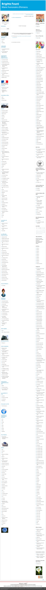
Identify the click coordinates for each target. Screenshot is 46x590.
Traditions (38, 492)
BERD (3, 385)
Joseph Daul (38, 100)
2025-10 (38, 254)
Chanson (38, 297)
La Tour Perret (4, 176)
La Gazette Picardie (5, 493)
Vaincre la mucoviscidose (40, 136)
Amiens (38, 278)
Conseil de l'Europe (5, 387)
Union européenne (39, 498)
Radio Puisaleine (4, 511)
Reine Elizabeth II (39, 466)
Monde (38, 418)
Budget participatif (39, 294)
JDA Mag (3, 42)
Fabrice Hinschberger (40, 78)
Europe (38, 341)
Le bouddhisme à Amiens (5, 178)
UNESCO (3, 431)
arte (2, 452)
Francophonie (39, 353)
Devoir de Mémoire (39, 316)
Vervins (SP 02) (4, 280)
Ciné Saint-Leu (4, 140)
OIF (2, 423)
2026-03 (38, 248)
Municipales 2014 (39, 425)
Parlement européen (39, 238)
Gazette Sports (4, 161)
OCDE (3, 422)
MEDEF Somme (4, 77)
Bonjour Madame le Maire (40, 290)
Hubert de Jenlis (39, 90)
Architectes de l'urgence (5, 130)
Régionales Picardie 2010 (40, 462)
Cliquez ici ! (38, 26)
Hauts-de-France (39, 355)
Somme (38, 481)
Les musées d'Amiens (5, 185)
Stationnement (39, 484)
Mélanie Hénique (39, 114)
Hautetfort (25, 583)
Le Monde (38, 188)
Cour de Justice (4, 361)
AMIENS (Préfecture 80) (5, 238)
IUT (2, 167)
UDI (37, 495)
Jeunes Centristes (39, 372)
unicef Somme (4, 208)
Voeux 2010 (38, 513)
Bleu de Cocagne (4, 134)
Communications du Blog (40, 303)
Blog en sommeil (39, 533)
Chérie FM (3, 466)
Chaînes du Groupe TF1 (5, 464)
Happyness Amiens (4, 485)
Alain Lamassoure (39, 54)
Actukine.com (39, 563)
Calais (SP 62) (4, 250)
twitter (37, 242)
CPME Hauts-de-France (5, 70)
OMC (2, 425)
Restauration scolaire (40, 467)
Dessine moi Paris (39, 313)
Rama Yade (38, 122)
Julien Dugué (38, 103)
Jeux (37, 375)
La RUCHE (38, 384)
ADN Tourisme (4, 113)
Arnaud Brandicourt (39, 59)
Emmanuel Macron (39, 75)
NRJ (2, 505)
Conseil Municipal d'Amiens (40, 308)
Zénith (3, 215)
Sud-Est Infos (39, 486)
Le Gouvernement (4, 313)
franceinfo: (3, 484)
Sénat (3, 325)
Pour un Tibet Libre (39, 443)
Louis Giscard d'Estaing (40, 108)
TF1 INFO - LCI (4, 521)
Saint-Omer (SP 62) (5, 272)
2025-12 (38, 252)
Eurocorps (3, 362)
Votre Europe (38, 519)
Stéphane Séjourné (39, 125)
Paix (37, 434)
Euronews (3, 472)
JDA (2, 41)
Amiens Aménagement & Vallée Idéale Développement (5, 122)
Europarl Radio (4, 364)
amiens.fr (3, 39)
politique (37, 243)
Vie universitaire (39, 508)
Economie (38, 330)
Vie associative (39, 503)
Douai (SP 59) (4, 259)
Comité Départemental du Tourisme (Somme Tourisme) (5, 65)
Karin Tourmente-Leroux (40, 105)
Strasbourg (3, 400)
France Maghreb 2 (4, 482)
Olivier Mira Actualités (40, 431)
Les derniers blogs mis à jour (14, 584)
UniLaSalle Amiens (4, 209)
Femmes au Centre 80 (40, 347)
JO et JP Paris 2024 (39, 377)
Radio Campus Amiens (5, 508)
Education (38, 332)
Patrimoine (38, 437)
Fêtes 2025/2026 (39, 349)
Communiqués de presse (40, 304)
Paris (2, 330)
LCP (2, 496)
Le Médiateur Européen (5, 368)
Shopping (38, 475)
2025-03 (38, 260)
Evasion (3, 475)
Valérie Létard (39, 139)
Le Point (38, 178)
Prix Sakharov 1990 (39, 446)
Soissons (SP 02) (4, 277)
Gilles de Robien (39, 84)
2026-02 (38, 249)
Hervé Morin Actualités (40, 358)
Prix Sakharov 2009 (39, 451)
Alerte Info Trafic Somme (40, 272)
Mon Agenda (38, 409)
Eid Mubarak (38, 531)
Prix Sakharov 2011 (39, 454)
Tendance (38, 489)
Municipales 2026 (39, 426)
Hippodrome (3, 164)
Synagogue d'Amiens (5, 202)
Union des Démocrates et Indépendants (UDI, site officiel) (40, 128)
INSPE (3, 166)
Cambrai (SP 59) (4, 252)
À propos (5, 24)
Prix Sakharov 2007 (39, 448)
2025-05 (38, 257)
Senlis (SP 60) (4, 275)
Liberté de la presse (39, 402)
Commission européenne (5, 355)
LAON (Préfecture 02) (5, 262)
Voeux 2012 (38, 516)
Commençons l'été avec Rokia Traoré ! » (29, 14)
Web (37, 522)
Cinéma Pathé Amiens (5, 143)
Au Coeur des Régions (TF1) (41, 67)
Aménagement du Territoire (40, 276)
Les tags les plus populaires (32, 584)
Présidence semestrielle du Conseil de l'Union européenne (5, 377)
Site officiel (3, 230)
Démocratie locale (39, 311)
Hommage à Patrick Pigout (40, 362)
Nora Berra (38, 117)
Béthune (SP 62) (4, 246)
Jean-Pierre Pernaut (39, 97)
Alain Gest (38, 53)
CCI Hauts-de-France (5, 61)
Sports (38, 483)
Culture (38, 310)
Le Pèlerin (3, 499)
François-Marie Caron (40, 79)
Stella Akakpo (39, 123)
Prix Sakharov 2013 (39, 457)
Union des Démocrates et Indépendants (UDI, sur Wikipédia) (40, 131)
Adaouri (38, 556)
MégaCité (3, 192)
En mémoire (38, 336)
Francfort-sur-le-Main (5, 397)
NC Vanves (38, 212)
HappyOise (3, 487)
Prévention (38, 445)
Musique (38, 428)
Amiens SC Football (5, 127)
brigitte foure (40, 242)
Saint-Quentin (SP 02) (5, 274)
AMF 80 (3, 98)
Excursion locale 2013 (40, 344)
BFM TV (3, 456)
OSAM (3, 201)
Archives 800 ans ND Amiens (41, 57)
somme (37, 240)
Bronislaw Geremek (39, 70)
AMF (2, 97)
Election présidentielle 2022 (41, 333)
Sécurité (38, 472)
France (38, 352)
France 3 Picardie (4, 481)
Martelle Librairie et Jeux (40, 111)
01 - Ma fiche (38, 220)
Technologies (38, 487)
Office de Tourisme (4, 199)
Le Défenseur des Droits (5, 311)
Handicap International (40, 87)
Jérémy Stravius (39, 99)
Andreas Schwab (39, 56)
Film (37, 350)
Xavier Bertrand (39, 142)
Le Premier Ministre (5, 314)
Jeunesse (38, 374)
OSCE (3, 428)
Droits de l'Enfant (39, 323)
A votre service (39, 271)
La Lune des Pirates (5, 175)
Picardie (38, 440)
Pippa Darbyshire (39, 120)
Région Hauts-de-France (40, 460)
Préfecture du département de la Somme (4, 91)
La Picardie (3, 285)
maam (3, 189)
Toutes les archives (39, 263)
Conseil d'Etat (4, 304)
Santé (37, 469)
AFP (2, 449)
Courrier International (5, 469)
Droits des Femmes (39, 326)
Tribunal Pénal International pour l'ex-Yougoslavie (5, 437)
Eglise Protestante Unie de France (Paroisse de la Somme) (5, 152)
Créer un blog (21, 583)
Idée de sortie (39, 365)
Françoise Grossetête (40, 81)
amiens (41, 241)
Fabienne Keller (39, 76)
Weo (2, 524)
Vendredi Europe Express (40, 501)
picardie (42, 239)
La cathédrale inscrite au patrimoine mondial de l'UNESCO (5, 172)
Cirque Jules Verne (4, 145)
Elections (38, 335)
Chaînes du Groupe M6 (5, 463)
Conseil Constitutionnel (5, 302)
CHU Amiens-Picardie (5, 139)
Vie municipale (39, 507)
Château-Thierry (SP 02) (5, 253)
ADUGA (3, 115)
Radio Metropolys (4, 509)
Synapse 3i (3, 204)
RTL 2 (3, 514)
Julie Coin (38, 102)
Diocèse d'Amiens (4, 148)
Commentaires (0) (14, 37)
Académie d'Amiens (5, 112)
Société (38, 478)
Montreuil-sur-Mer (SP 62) (5, 269)
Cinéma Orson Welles (5, 142)
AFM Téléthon (39, 51)
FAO (2, 419)
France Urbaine (4, 100)
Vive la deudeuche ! (39, 510)
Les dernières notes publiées (23, 584)
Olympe (38, 119)
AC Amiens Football (5, 110)
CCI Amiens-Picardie (5, 59)
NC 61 (37, 209)
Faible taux (38, 537)
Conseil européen (4, 359)
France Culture (39, 175)
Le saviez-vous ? (39, 388)
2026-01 (38, 251)
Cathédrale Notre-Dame (5, 137)
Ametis (3, 118)
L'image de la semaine (40, 381)
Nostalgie (3, 503)
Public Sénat (4, 506)
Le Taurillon (38, 205)
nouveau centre (38, 239)
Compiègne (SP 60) (5, 257)
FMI (2, 420)
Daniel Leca (38, 73)
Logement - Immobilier (40, 405)
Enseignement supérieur (40, 338)
